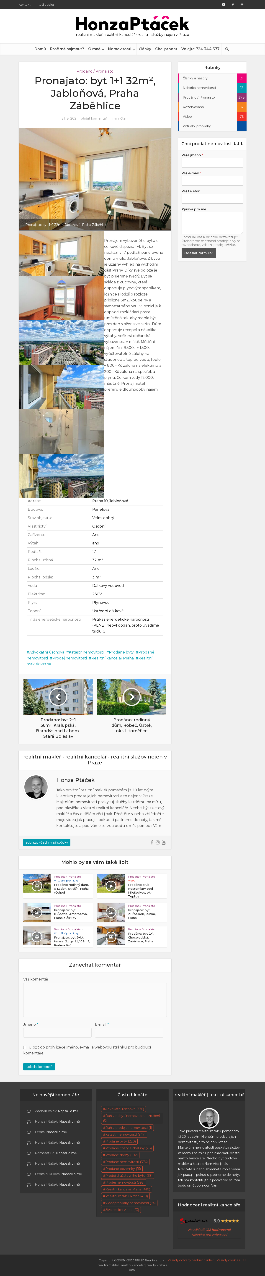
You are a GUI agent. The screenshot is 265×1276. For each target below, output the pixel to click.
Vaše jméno (192, 155)
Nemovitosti (119, 49)
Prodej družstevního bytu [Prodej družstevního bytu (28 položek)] (128, 1176)
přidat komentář (94, 118)
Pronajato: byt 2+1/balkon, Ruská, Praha (142, 914)
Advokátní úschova (46, 652)
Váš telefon (191, 191)
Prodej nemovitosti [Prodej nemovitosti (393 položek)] (124, 1182)
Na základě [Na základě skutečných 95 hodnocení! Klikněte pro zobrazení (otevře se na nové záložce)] (209, 1230)
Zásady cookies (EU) (232, 1260)
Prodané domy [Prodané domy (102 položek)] (121, 1155)
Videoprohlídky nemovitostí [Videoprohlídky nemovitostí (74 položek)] (130, 1203)
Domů (40, 49)
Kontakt (25, 4)
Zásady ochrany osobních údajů (191, 1260)
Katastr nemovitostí (86, 652)
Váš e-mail (191, 173)
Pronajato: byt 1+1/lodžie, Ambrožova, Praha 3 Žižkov (70, 914)
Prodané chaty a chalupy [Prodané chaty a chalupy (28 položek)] (128, 1148)
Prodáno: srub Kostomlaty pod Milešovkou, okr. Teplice (140, 890)
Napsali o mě (68, 1111)
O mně (94, 49)
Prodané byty (121, 652)
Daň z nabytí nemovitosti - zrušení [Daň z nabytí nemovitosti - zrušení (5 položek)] (131, 1118)
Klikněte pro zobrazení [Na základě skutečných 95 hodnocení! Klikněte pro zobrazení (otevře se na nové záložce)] (209, 1235)
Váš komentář (35, 979)
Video (131, 880)
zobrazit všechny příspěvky (47, 842)
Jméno (30, 1024)
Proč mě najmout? (67, 49)
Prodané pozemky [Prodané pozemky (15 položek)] (123, 1169)
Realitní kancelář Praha (112, 658)
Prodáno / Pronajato (95, 71)
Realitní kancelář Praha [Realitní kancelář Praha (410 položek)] (127, 1189)
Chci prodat (166, 49)
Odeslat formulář (198, 253)
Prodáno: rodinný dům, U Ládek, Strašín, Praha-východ (72, 888)
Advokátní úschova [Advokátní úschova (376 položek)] (124, 1109)
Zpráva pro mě (194, 209)
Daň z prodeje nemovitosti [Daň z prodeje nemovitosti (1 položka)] (128, 1128)
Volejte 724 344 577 (200, 49)
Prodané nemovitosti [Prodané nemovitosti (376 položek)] (126, 1162)
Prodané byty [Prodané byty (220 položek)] (120, 1141)
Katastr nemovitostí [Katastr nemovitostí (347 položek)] (125, 1134)
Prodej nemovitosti (69, 658)
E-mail (102, 1024)
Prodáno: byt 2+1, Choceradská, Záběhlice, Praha (141, 937)
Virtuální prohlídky (66, 880)
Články (145, 49)
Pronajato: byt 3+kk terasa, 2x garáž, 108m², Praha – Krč (72, 941)
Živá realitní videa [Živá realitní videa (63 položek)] (122, 1210)
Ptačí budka (45, 4)
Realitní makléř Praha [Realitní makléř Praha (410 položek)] (126, 1196)
